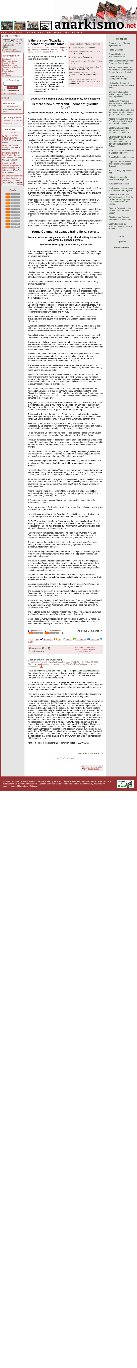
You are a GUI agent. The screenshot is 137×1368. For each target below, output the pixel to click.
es (18, 40)
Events (57, 32)
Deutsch (96, 769)
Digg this (33, 640)
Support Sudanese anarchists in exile (117, 55)
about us (5, 98)
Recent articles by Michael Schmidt (84, 44)
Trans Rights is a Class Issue (122, 157)
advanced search (9, 93)
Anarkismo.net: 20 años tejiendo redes (119, 44)
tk (5, 41)
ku (12, 43)
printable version (36, 631)
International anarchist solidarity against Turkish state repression (120, 94)
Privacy (33, 786)
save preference (85, 651)
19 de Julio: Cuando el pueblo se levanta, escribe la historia (121, 85)
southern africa (36, 48)
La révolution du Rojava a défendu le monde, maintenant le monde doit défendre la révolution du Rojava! (120, 141)
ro (7, 45)
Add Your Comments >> (89, 631)
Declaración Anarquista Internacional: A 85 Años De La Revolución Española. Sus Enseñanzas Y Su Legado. (121, 199)
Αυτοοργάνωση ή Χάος (119, 184)
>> (10, 47)
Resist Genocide (116, 50)
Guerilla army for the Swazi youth (45, 659)
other (9, 41)
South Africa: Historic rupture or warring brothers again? (121, 189)
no (16, 41)
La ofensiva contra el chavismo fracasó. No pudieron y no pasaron (12, 178)
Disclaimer (23, 786)
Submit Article (45, 32)
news (122, 236)
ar (22, 41)
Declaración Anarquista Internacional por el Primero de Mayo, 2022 (121, 103)
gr (13, 41)
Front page (6, 59)
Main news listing (9, 61)
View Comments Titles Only (85, 649)
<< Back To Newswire (65, 758)
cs (19, 43)
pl (3, 43)
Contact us (30, 32)
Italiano (90, 769)
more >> (20, 184)
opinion (122, 241)
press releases (121, 247)
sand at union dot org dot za (49, 664)
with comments (53, 631)
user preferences (11, 36)
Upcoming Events (12, 117)
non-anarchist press (59, 48)
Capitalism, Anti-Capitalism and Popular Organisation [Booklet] (121, 163)
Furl (57, 640)
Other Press (9, 129)
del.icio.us (46, 640)
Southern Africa (12, 107)
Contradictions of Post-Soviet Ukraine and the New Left (11, 155)
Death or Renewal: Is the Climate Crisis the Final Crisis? (120, 210)
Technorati (79, 640)
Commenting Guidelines (12, 67)
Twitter (66, 32)
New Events (9, 103)
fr (14, 40)
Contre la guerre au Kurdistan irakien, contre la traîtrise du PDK (120, 226)
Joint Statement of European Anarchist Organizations (121, 62)
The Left (19, 120)
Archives (6, 73)
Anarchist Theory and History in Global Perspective (122, 151)
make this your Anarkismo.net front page (11, 50)
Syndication (7, 75)
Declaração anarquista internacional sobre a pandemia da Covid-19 (119, 130)
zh (16, 43)
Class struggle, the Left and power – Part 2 (85, 67)
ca (22, 43)
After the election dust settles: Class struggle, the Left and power (82, 80)
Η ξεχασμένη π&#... (78, 48)
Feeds (12, 190)
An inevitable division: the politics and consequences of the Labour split (12, 166)
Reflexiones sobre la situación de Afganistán (119, 178)
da (4, 45)
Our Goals (17, 32)
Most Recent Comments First (85, 647)
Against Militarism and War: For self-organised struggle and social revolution (121, 121)
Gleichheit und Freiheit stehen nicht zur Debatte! (120, 218)
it (20, 40)
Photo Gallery (8, 71)
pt (2, 41)
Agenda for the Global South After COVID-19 (10, 137)
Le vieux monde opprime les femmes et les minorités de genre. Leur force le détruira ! (122, 112)
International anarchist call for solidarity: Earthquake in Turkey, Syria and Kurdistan (121, 69)
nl (19, 41)
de (6, 43)
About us (5, 32)
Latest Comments (9, 65)
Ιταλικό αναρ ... (76, 57)
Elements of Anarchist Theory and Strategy (118, 77)
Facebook (77, 32)
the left (46, 48)
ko (13, 45)
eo (10, 45)
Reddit (67, 640)
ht (9, 43)
